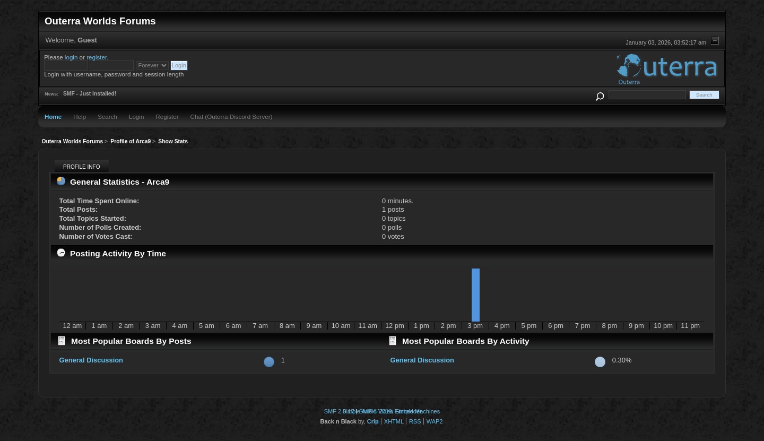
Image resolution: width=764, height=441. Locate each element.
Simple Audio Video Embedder (382, 411)
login (71, 57)
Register (166, 116)
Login (136, 116)
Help (79, 116)
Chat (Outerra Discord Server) (231, 116)
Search (107, 116)
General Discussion (91, 360)
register (96, 57)
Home (53, 116)
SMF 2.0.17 (339, 411)
